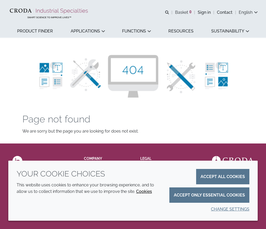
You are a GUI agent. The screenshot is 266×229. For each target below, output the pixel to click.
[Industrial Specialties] (49, 11)
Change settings (230, 209)
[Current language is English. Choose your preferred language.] (248, 12)
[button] (35, 31)
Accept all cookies (223, 176)
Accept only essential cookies (209, 195)
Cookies (144, 191)
